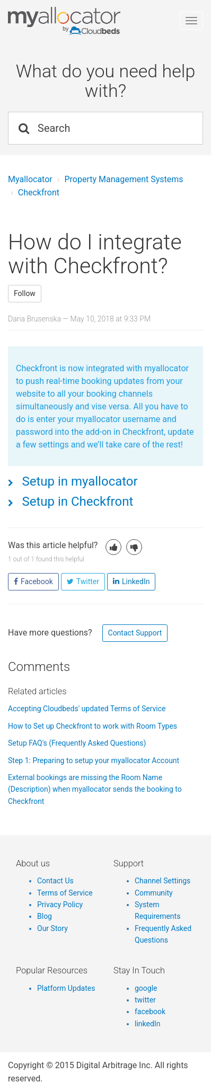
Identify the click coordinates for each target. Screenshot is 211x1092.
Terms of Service (65, 893)
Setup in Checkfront (76, 501)
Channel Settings (162, 880)
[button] (113, 547)
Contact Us (55, 880)
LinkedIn (136, 581)
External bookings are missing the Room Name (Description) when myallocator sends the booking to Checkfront (95, 789)
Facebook (37, 581)
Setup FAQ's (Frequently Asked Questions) (77, 743)
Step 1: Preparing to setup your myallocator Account (93, 760)
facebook (150, 1011)
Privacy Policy (60, 904)
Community (154, 893)
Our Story (52, 928)
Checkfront (38, 192)
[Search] (105, 128)
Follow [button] (25, 293)
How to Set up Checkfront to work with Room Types (92, 726)
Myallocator (30, 179)
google (146, 988)
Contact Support (135, 633)
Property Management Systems (123, 179)
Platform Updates (66, 988)
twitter (145, 1000)
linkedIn (147, 1023)
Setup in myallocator (78, 481)
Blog (44, 916)
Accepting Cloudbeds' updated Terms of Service (86, 708)
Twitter (87, 581)
